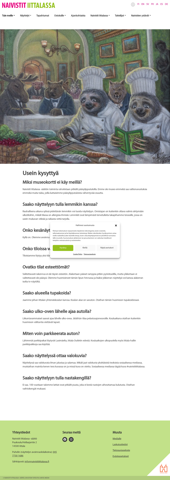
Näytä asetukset (107, 248)
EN (142, 4)
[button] (116, 225)
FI (138, 4)
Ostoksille (59, 16)
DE (166, 4)
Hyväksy (63, 248)
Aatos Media (44, 478)
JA (157, 4)
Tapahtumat (42, 16)
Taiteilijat (119, 16)
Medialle (117, 439)
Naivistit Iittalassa (99, 16)
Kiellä (85, 248)
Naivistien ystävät (140, 16)
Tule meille (7, 16)
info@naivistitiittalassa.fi (37, 462)
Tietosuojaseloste (90, 254)
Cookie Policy (77, 254)
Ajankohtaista (78, 16)
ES (161, 4)
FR (152, 4)
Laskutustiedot (120, 444)
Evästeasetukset (121, 456)
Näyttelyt (24, 16)
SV (147, 4)
